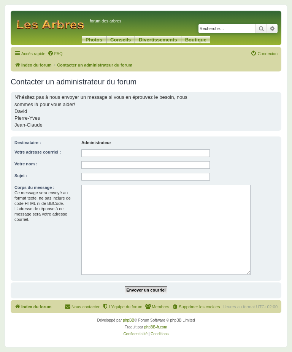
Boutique (195, 40)
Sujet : (20, 175)
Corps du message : (34, 187)
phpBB (128, 320)
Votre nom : (25, 164)
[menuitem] (55, 53)
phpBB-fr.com (155, 327)
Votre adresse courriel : (37, 152)
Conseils (120, 40)
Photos (94, 40)
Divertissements (158, 40)
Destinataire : (27, 142)
